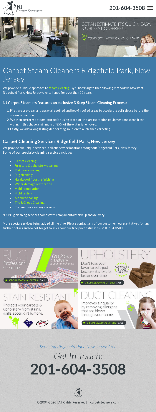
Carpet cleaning (25, 161)
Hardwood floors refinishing (34, 179)
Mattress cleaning (27, 170)
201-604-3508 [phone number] (78, 369)
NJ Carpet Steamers (20, 102)
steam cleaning (59, 88)
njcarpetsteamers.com (103, 402)
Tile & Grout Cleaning (30, 202)
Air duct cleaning (26, 198)
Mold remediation (27, 189)
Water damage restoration (33, 184)
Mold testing (23, 193)
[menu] (150, 7)
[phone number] (127, 8)
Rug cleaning (23, 175)
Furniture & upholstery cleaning (36, 165)
